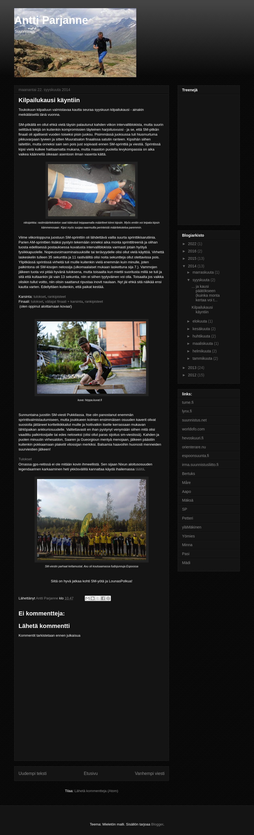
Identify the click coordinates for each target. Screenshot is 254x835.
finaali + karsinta (69, 301)
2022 (193, 244)
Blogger (157, 824)
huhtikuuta (201, 336)
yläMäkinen (191, 527)
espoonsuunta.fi (195, 456)
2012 (193, 375)
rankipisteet (57, 297)
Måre (186, 482)
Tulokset (25, 459)
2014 (193, 266)
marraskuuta (203, 272)
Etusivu (91, 773)
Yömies (188, 536)
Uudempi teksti (33, 773)
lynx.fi (187, 411)
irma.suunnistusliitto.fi (200, 464)
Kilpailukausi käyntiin (202, 309)
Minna (187, 545)
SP (184, 509)
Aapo (186, 491)
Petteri (187, 518)
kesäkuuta (201, 329)
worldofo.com (193, 429)
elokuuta (200, 321)
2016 (193, 251)
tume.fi (187, 402)
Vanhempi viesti (150, 773)
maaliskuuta (203, 343)
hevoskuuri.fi (193, 438)
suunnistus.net (194, 420)
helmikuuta (202, 351)
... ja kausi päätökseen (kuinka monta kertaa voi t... (206, 293)
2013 (193, 367)
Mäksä (187, 500)
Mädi (186, 563)
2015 (193, 258)
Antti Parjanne (51, 20)
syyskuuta (201, 280)
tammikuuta (202, 358)
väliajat (50, 301)
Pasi (185, 554)
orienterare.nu (194, 447)
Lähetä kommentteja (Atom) (96, 791)
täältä (139, 469)
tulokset (40, 297)
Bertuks (188, 473)
